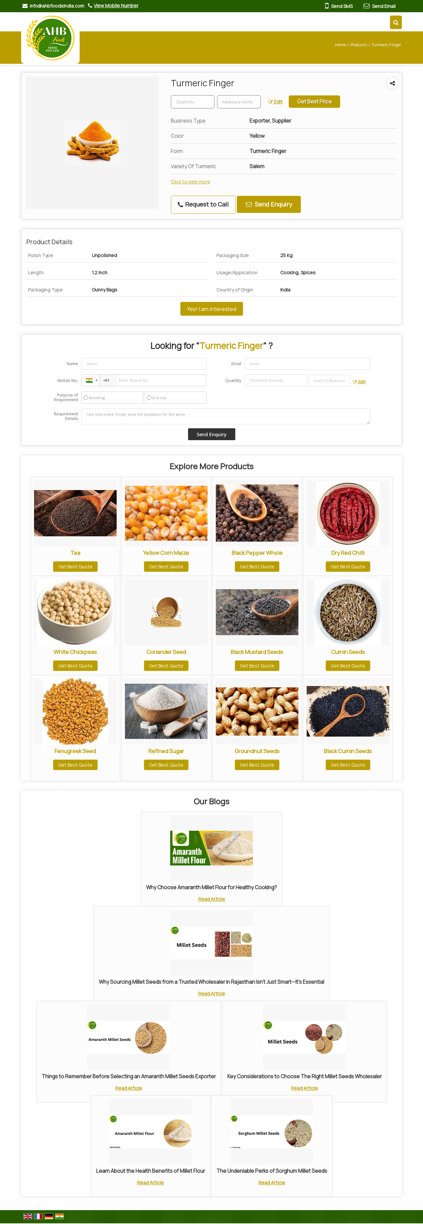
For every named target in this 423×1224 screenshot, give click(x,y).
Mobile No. (68, 380)
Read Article (211, 899)
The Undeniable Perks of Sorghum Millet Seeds (271, 1170)
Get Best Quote (75, 566)
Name (72, 363)
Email (236, 363)
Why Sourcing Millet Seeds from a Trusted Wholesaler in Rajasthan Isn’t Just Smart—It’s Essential (211, 981)
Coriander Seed (166, 652)
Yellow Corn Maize (166, 552)
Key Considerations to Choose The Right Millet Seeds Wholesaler (304, 1076)
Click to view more (190, 181)
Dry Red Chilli (348, 552)
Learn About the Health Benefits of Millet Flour (150, 1170)
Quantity (233, 380)
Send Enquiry (269, 204)
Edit (275, 101)
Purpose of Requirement (66, 397)
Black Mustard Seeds (257, 652)
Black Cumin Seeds (348, 751)
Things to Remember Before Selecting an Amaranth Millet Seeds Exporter (129, 1076)
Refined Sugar (166, 751)
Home (340, 45)
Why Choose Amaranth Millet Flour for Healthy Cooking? (211, 887)
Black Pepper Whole (257, 552)
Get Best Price (314, 101)
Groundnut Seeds (257, 751)
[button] (116, 5)
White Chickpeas (75, 652)
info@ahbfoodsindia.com (57, 6)
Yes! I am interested (211, 309)
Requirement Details (66, 416)
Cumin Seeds (348, 652)
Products (358, 45)
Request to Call (203, 204)
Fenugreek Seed (75, 751)
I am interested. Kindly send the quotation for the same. (225, 416)
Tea (75, 552)
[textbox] (239, 101)
